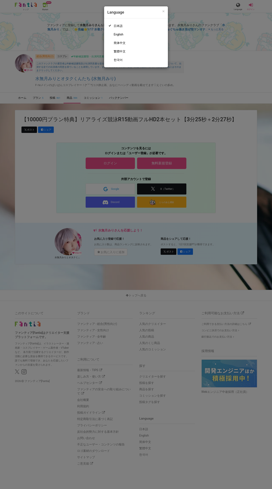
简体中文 (120, 43)
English (118, 34)
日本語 (118, 26)
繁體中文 (120, 51)
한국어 (118, 60)
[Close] (163, 11)
